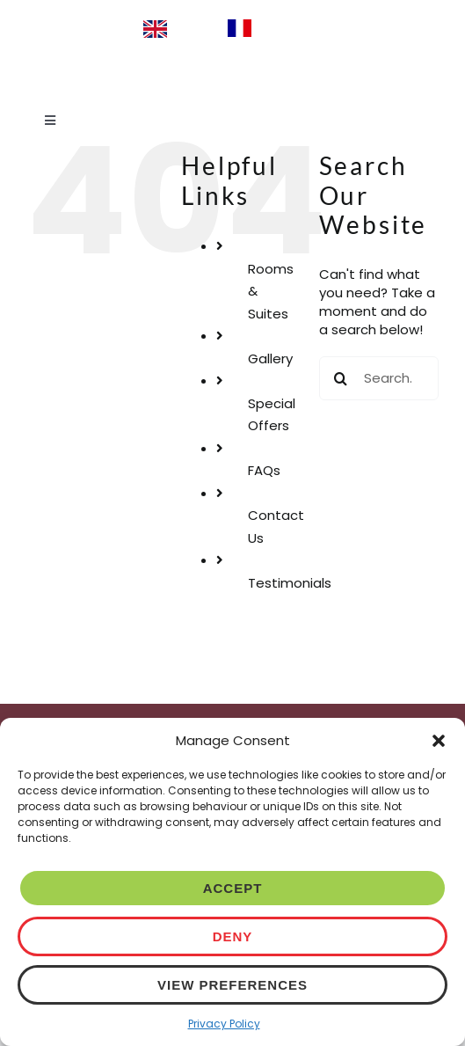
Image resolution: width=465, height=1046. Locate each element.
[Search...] (379, 378)
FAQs (264, 470)
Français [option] (287, 27)
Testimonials (289, 583)
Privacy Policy (224, 1023)
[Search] (341, 378)
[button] (438, 741)
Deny (233, 936)
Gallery (270, 358)
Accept (233, 888)
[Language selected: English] (233, 28)
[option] (271, 28)
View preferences (232, 984)
